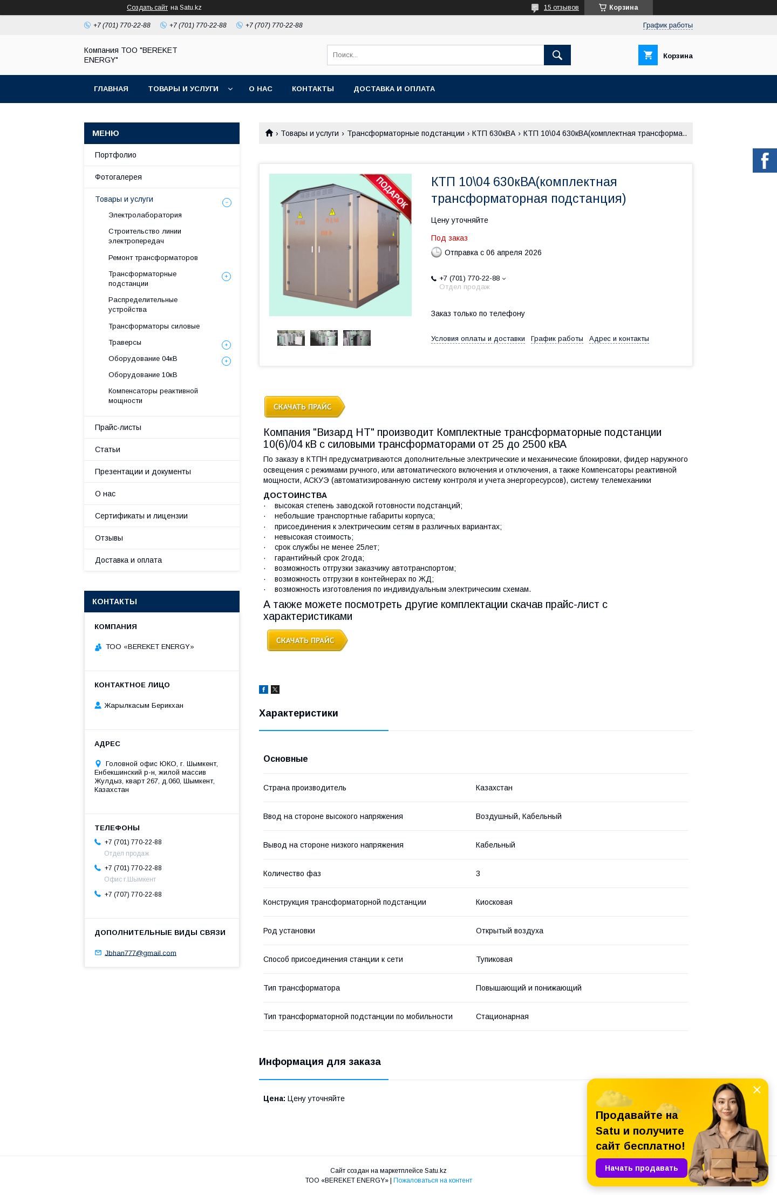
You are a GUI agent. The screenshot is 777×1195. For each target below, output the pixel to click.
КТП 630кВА (493, 133)
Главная (111, 89)
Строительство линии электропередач (144, 236)
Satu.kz (436, 1170)
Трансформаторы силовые (154, 326)
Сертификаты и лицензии (141, 515)
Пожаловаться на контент (432, 1180)
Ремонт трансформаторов (153, 258)
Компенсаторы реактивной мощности (153, 396)
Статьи (107, 449)
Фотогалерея (118, 177)
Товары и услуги (183, 89)
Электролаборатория (145, 215)
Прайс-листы (118, 427)
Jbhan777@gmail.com (140, 952)
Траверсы (124, 342)
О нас (260, 89)
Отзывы (109, 538)
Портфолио (116, 155)
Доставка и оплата (394, 89)
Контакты (313, 89)
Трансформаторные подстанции (406, 133)
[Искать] (557, 55)
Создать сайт (147, 7)
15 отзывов (561, 7)
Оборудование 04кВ (143, 358)
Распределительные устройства (143, 304)
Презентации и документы (143, 471)
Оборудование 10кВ (143, 375)
